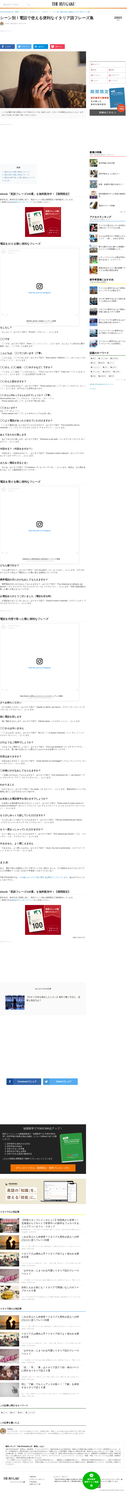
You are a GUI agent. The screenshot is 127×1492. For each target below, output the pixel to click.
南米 (111, 70)
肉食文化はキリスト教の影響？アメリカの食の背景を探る (112, 269)
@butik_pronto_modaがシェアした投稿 (41, 321)
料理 (111, 376)
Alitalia (10, 1429)
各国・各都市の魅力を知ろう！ (111, 184)
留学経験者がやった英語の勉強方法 (112, 195)
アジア (94, 81)
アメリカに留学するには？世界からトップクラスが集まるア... (112, 289)
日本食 (116, 372)
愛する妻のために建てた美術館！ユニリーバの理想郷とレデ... (112, 248)
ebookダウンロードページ (23, 202)
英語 (93, 358)
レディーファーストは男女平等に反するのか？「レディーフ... (112, 258)
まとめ (6, 180)
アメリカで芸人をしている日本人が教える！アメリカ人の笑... (112, 226)
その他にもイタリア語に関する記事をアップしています (43, 877)
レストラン (95, 367)
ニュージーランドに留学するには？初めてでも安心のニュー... (111, 332)
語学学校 (114, 358)
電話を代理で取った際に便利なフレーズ (19, 178)
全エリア (95, 64)
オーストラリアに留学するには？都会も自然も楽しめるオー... (112, 321)
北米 (93, 70)
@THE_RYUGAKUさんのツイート (102, 384)
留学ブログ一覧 (35, 1484)
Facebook (33, 1482)
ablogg (21, 1482)
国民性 (101, 363)
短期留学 (106, 372)
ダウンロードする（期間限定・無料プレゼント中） (43, 1168)
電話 (20, 1412)
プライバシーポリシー (37, 1479)
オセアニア (114, 75)
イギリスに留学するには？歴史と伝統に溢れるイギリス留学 (112, 310)
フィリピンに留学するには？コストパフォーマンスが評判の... (112, 342)
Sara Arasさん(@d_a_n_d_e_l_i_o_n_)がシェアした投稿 (41, 696)
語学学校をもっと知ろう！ (109, 174)
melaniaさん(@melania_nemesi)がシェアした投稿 (41, 559)
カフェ (111, 363)
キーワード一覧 (120, 380)
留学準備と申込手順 (107, 163)
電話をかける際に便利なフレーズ (16, 172)
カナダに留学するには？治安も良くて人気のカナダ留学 (112, 300)
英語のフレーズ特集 (107, 206)
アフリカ (113, 81)
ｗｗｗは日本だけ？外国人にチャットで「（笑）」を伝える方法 (112, 237)
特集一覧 (123, 212)
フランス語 (95, 372)
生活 (105, 367)
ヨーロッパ (96, 75)
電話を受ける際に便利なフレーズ (16, 175)
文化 (93, 363)
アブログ (93, 389)
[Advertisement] (43, 1046)
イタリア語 (30, 1412)
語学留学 (102, 376)
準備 (93, 376)
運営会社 (33, 1477)
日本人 (113, 367)
